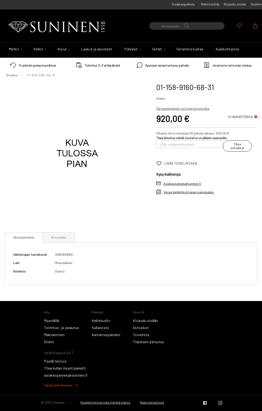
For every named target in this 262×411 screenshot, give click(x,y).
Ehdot (49, 341)
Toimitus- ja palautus (61, 327)
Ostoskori (141, 327)
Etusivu (11, 75)
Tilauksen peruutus (148, 341)
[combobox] (187, 26)
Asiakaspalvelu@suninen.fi (182, 184)
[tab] (24, 237)
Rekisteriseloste (152, 402)
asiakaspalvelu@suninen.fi (66, 375)
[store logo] (58, 27)
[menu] (131, 50)
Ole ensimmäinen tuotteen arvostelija (182, 108)
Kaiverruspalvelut (106, 334)
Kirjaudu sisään (235, 4)
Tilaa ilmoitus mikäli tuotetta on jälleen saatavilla (191, 138)
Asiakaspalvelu (183, 4)
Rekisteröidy (210, 4)
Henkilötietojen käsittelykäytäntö (105, 402)
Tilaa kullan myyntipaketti (65, 368)
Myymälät (52, 320)
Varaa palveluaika (58, 385)
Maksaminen (54, 334)
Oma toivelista (239, 25)
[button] (256, 4)
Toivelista (141, 334)
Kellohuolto (101, 320)
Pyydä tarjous (55, 361)
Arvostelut (58, 237)
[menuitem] (15, 49)
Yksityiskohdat (23, 237)
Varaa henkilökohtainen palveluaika (189, 192)
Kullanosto (100, 327)
